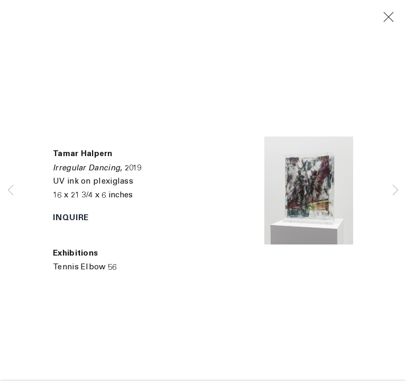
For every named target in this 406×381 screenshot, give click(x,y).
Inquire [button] (71, 218)
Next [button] (395, 190)
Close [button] (395, 17)
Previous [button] (10, 190)
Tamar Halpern (82, 154)
